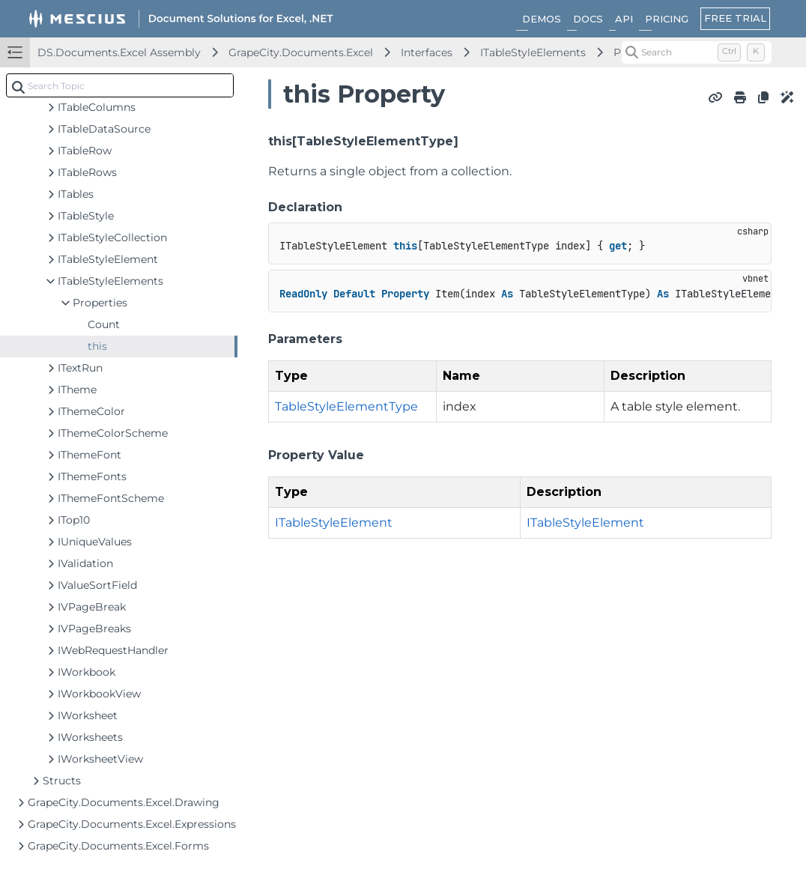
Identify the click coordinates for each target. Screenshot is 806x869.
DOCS (588, 19)
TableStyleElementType (346, 406)
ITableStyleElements (533, 52)
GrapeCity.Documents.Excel (300, 52)
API (624, 19)
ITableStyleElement (334, 522)
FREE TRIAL (735, 18)
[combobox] (120, 85)
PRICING (666, 19)
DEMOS (541, 19)
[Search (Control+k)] (697, 52)
